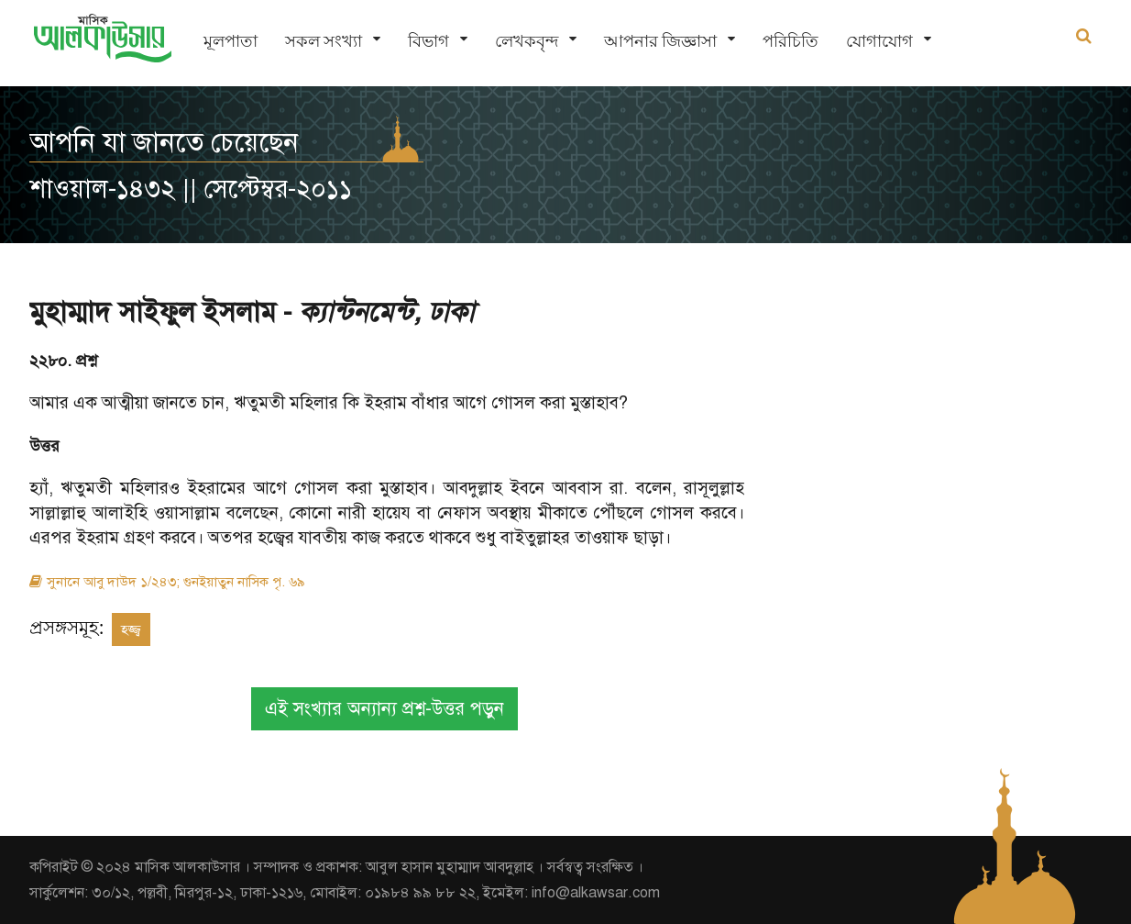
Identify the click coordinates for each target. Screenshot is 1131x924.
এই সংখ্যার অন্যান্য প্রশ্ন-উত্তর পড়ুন (384, 708)
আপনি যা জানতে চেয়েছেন (164, 142)
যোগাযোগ (879, 41)
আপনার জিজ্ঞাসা (660, 41)
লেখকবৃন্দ (526, 41)
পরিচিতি (790, 41)
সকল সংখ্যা (323, 41)
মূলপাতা (230, 41)
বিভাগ (428, 41)
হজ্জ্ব (131, 629)
